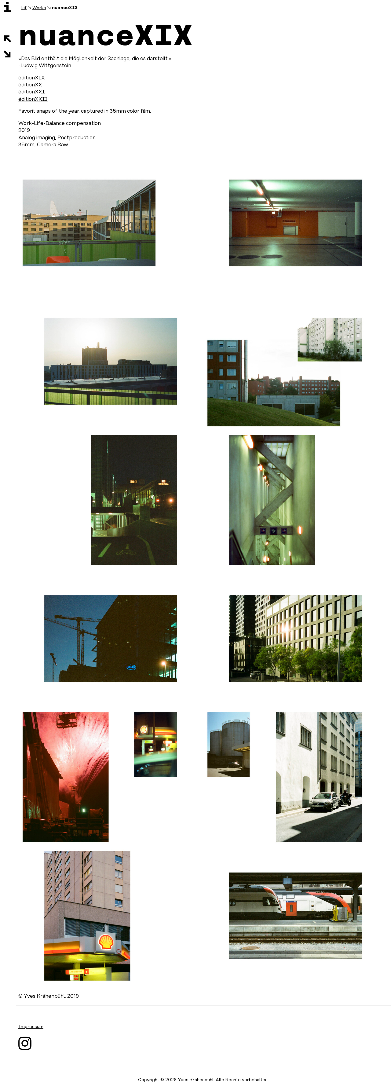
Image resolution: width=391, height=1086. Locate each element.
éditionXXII (33, 99)
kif (24, 8)
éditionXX (30, 85)
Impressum (30, 1027)
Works (39, 8)
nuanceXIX (65, 7)
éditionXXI (31, 92)
